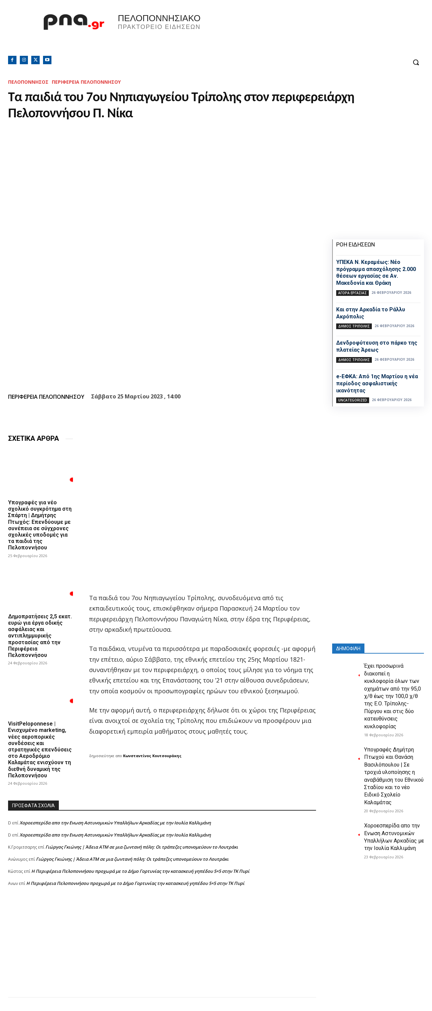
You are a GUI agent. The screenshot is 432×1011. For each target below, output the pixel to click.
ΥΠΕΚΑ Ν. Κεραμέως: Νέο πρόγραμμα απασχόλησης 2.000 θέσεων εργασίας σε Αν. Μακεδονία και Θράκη (376, 272)
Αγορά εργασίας (352, 292)
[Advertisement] (162, 950)
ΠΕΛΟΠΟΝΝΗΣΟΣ (28, 82)
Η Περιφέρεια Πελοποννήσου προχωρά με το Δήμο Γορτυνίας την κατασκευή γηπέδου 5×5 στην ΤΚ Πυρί (140, 871)
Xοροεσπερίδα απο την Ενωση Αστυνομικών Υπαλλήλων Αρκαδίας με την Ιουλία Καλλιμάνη (115, 823)
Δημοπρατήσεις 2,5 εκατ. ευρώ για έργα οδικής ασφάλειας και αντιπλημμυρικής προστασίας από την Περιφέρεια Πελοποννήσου (40, 635)
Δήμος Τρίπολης (354, 326)
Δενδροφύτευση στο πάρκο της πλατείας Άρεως (376, 346)
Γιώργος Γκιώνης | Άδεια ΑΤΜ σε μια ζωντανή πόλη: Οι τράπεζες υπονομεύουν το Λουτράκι (141, 847)
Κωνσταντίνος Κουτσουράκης (152, 755)
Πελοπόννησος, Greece (310, 32)
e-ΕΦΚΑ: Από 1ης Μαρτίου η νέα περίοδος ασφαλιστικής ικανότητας (377, 383)
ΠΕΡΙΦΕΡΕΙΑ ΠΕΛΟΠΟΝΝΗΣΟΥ (86, 82)
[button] (416, 62)
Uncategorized (352, 400)
